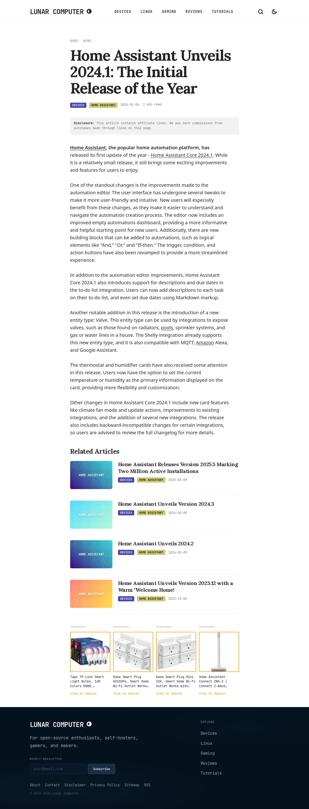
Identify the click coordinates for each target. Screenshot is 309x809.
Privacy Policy (105, 785)
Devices (122, 11)
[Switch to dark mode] (274, 12)
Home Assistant (88, 147)
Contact (52, 785)
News (87, 41)
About (35, 785)
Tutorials (222, 11)
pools (167, 327)
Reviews (194, 11)
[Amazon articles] (205, 342)
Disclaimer (75, 785)
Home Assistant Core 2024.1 (182, 155)
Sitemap (132, 785)
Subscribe (101, 769)
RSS (147, 785)
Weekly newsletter (46, 758)
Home (74, 41)
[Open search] (260, 11)
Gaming (169, 11)
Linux (147, 11)
